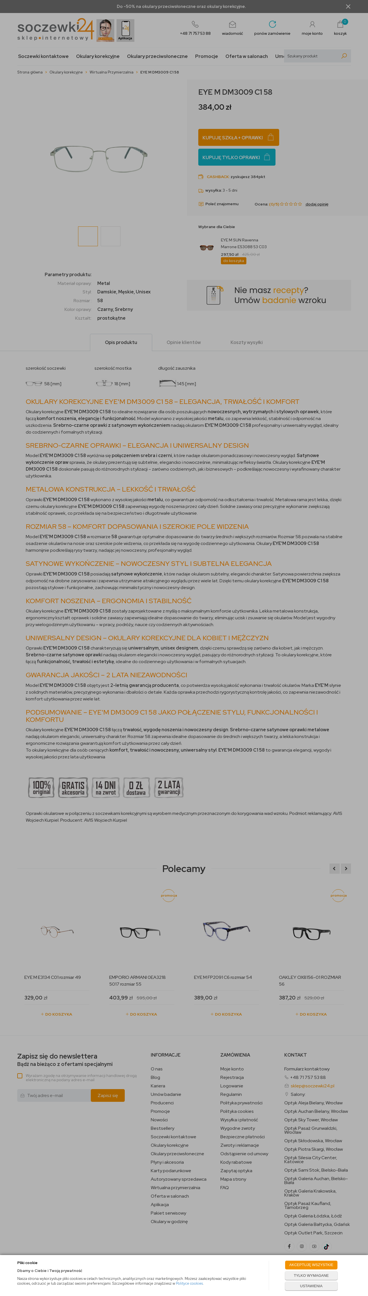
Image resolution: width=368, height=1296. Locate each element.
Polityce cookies (189, 1283)
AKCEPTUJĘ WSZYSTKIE (311, 1265)
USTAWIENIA (311, 1286)
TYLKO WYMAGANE (311, 1275)
